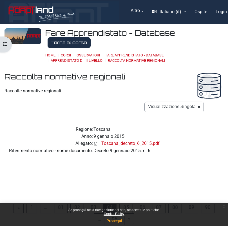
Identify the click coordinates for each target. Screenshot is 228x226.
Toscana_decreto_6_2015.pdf (130, 143)
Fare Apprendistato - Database (135, 55)
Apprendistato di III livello (76, 60)
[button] (168, 12)
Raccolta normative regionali (136, 60)
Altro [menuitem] (135, 10)
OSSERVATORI (88, 55)
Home (50, 55)
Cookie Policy (114, 214)
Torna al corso (69, 42)
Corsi (66, 55)
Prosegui (114, 221)
